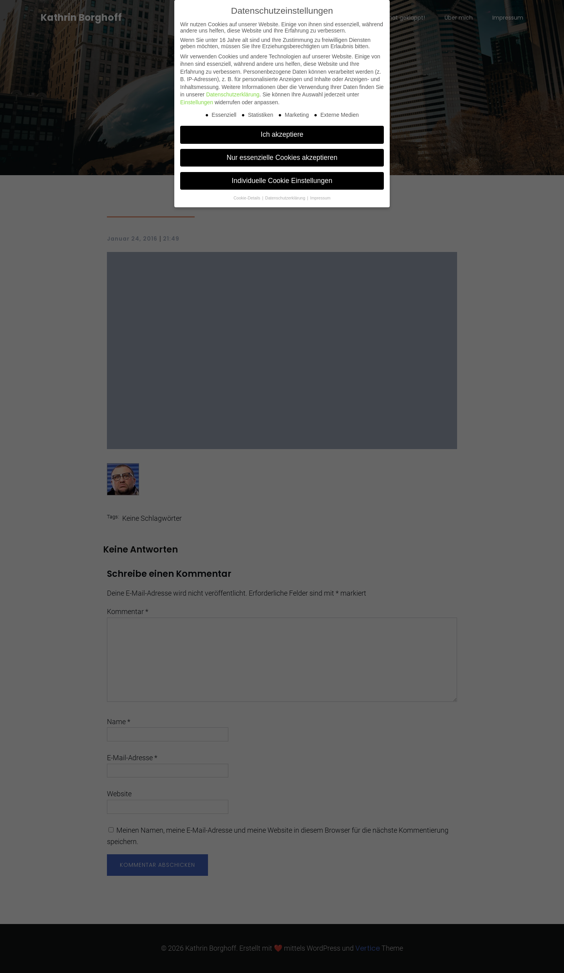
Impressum (320, 198)
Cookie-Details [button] (247, 198)
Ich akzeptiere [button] (282, 134)
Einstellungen (196, 102)
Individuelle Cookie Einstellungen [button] (282, 181)
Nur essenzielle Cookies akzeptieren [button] (281, 157)
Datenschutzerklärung (232, 94)
